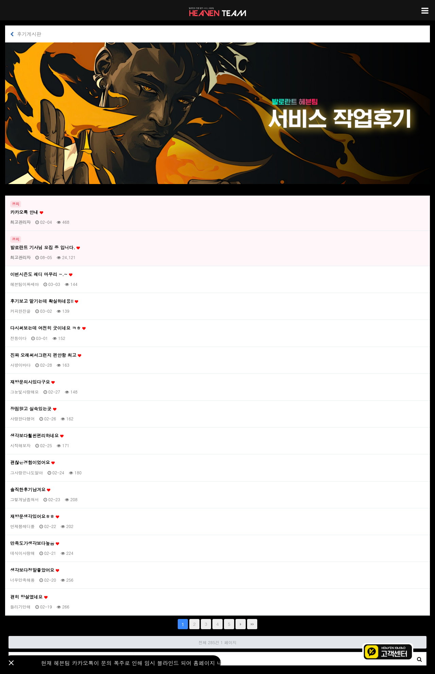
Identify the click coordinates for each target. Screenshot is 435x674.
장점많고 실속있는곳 (33, 409)
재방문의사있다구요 (32, 382)
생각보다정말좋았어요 (34, 570)
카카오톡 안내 (26, 212)
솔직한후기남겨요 (30, 490)
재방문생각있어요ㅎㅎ (34, 516)
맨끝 (252, 624)
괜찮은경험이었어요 (32, 462)
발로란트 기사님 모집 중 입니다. (45, 247)
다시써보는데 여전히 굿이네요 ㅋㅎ (48, 328)
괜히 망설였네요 (29, 597)
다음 (241, 624)
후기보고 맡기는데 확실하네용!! (44, 301)
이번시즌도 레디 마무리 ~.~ (41, 274)
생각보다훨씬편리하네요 (37, 436)
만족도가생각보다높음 (34, 543)
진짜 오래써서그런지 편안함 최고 (45, 355)
